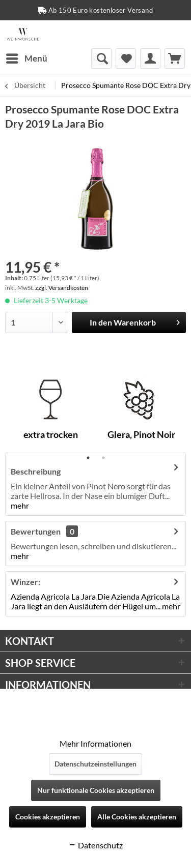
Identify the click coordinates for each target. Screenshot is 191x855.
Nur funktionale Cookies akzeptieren (95, 790)
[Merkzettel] (126, 58)
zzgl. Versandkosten (61, 287)
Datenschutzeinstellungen (95, 763)
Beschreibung (36, 471)
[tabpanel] (50, 412)
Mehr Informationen (95, 743)
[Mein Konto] (150, 58)
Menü (26, 57)
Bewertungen (36, 531)
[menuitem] (26, 58)
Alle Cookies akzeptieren (136, 816)
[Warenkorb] (175, 58)
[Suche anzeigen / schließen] (101, 58)
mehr (20, 505)
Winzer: (25, 581)
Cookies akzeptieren (47, 816)
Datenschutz (95, 845)
